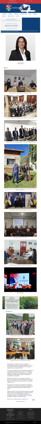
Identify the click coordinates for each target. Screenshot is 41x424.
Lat (29, 0)
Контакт (17, 16)
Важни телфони (20, 412)
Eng (31, 0)
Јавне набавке (20, 411)
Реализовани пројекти (30, 412)
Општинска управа (23, 14)
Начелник (10, 14)
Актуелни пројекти (31, 411)
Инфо (30, 14)
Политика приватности (17, 422)
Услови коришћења (22, 422)
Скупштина (16, 14)
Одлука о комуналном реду (20, 418)
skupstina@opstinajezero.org (10, 419)
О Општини (4, 14)
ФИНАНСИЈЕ (35, 14)
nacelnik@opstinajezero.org (13, 2)
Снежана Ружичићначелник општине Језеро (20, 63)
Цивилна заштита (11, 16)
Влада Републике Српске (31, 415)
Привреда (4, 16)
